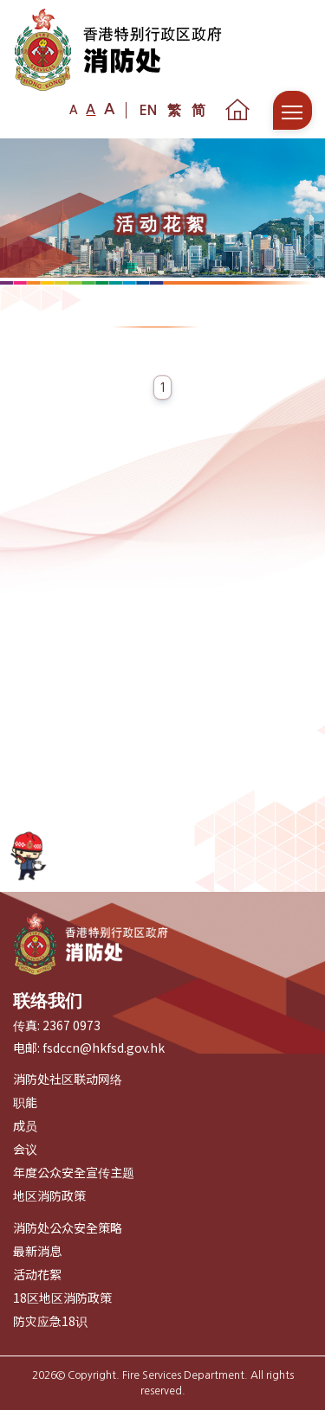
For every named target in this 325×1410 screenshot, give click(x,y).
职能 (25, 1102)
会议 (25, 1148)
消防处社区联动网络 (67, 1078)
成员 (25, 1125)
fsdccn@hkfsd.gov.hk (103, 1047)
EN (148, 110)
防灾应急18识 (50, 1321)
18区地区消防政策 (62, 1297)
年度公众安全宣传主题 (73, 1172)
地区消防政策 (49, 1195)
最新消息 (37, 1250)
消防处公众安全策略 (67, 1227)
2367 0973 (71, 1025)
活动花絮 (37, 1274)
